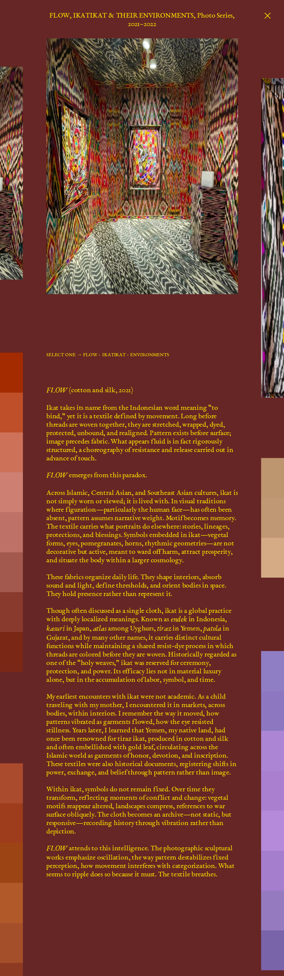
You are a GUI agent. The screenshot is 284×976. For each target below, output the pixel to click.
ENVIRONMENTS (149, 354)
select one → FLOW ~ (73, 354)
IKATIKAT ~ (115, 354)
